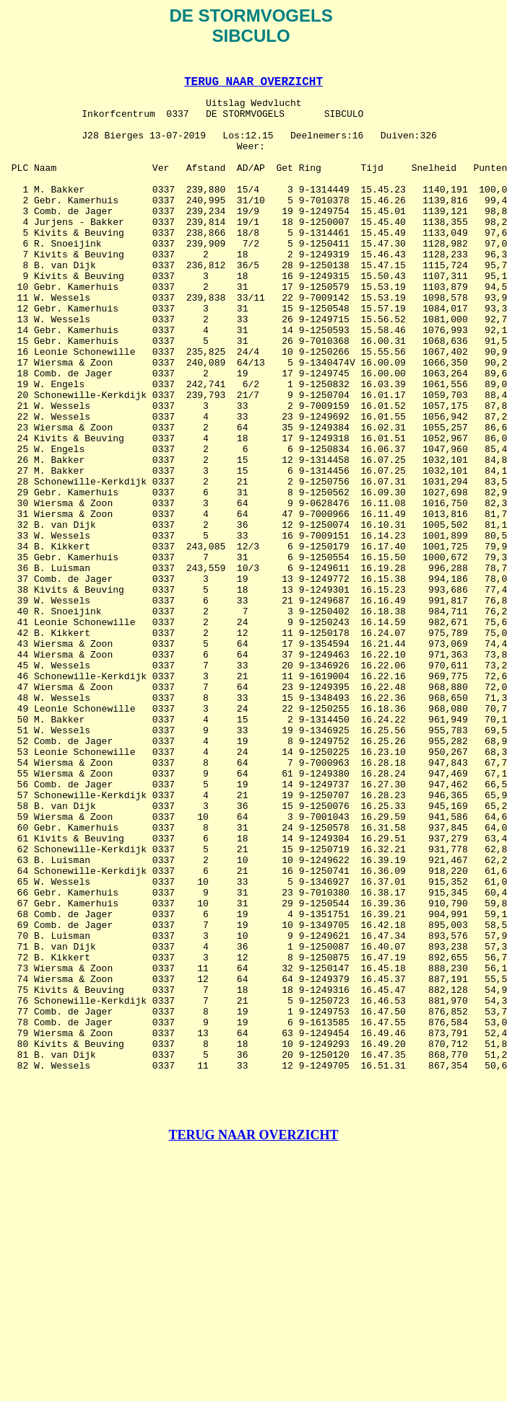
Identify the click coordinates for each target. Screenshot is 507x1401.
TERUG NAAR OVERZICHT (253, 86)
